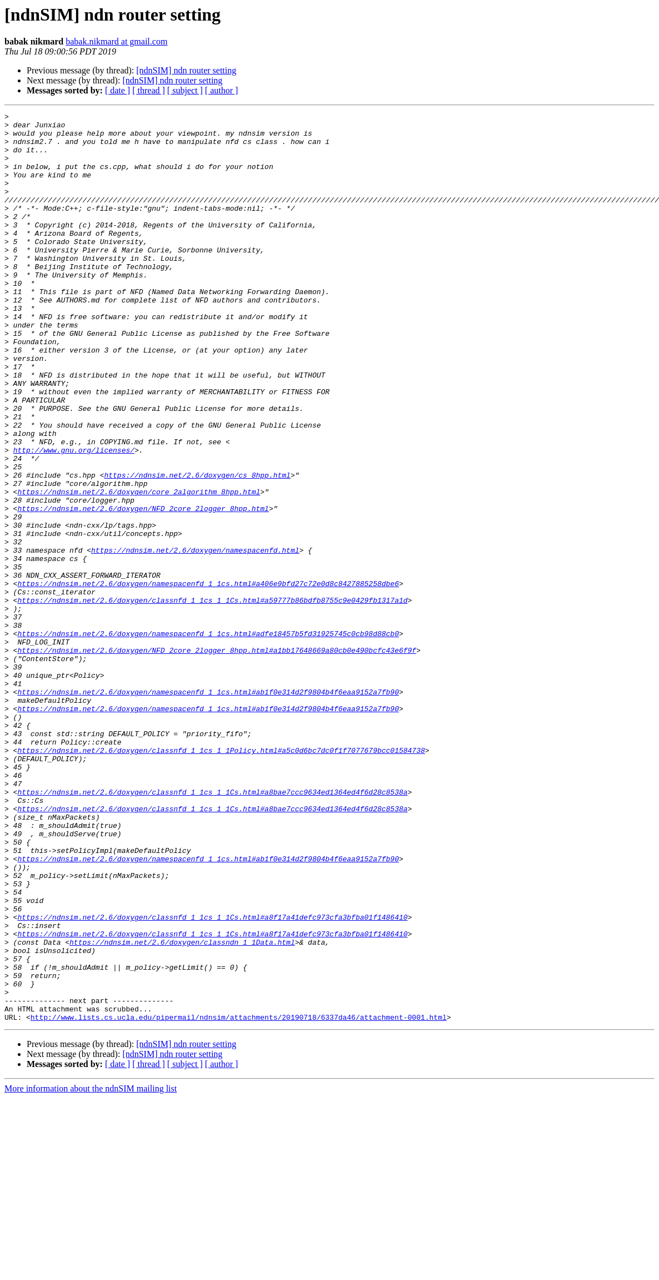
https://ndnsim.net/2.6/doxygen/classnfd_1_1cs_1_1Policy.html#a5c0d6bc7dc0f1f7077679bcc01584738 (221, 879)
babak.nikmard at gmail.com (116, 41)
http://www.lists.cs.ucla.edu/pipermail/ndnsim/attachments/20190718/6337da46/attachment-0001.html (239, 1199)
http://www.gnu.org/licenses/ (73, 518)
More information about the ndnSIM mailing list (90, 1270)
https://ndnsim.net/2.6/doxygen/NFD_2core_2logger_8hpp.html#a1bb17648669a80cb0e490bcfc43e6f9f (216, 758)
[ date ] (117, 90)
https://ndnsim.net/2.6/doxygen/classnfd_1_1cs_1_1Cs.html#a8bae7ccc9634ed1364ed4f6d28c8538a (212, 929)
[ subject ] (185, 90)
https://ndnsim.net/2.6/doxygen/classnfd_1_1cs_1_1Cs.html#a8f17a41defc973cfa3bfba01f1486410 (212, 1079)
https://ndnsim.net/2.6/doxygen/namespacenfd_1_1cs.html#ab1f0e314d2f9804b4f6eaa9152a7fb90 (207, 808)
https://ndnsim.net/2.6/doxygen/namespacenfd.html (195, 638)
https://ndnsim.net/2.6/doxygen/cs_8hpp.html (197, 548)
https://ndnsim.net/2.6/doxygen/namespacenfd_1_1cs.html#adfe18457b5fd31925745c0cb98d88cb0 (207, 738)
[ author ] (221, 90)
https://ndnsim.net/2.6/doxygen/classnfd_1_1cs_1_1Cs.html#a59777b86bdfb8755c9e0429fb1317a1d (212, 698)
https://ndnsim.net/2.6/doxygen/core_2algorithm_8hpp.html (138, 568)
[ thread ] (148, 90)
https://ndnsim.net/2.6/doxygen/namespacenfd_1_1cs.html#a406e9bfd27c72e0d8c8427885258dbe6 (207, 678)
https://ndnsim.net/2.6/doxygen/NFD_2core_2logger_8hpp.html (142, 588)
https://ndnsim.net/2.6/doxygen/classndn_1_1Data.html (182, 1109)
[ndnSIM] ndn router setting (186, 70)
